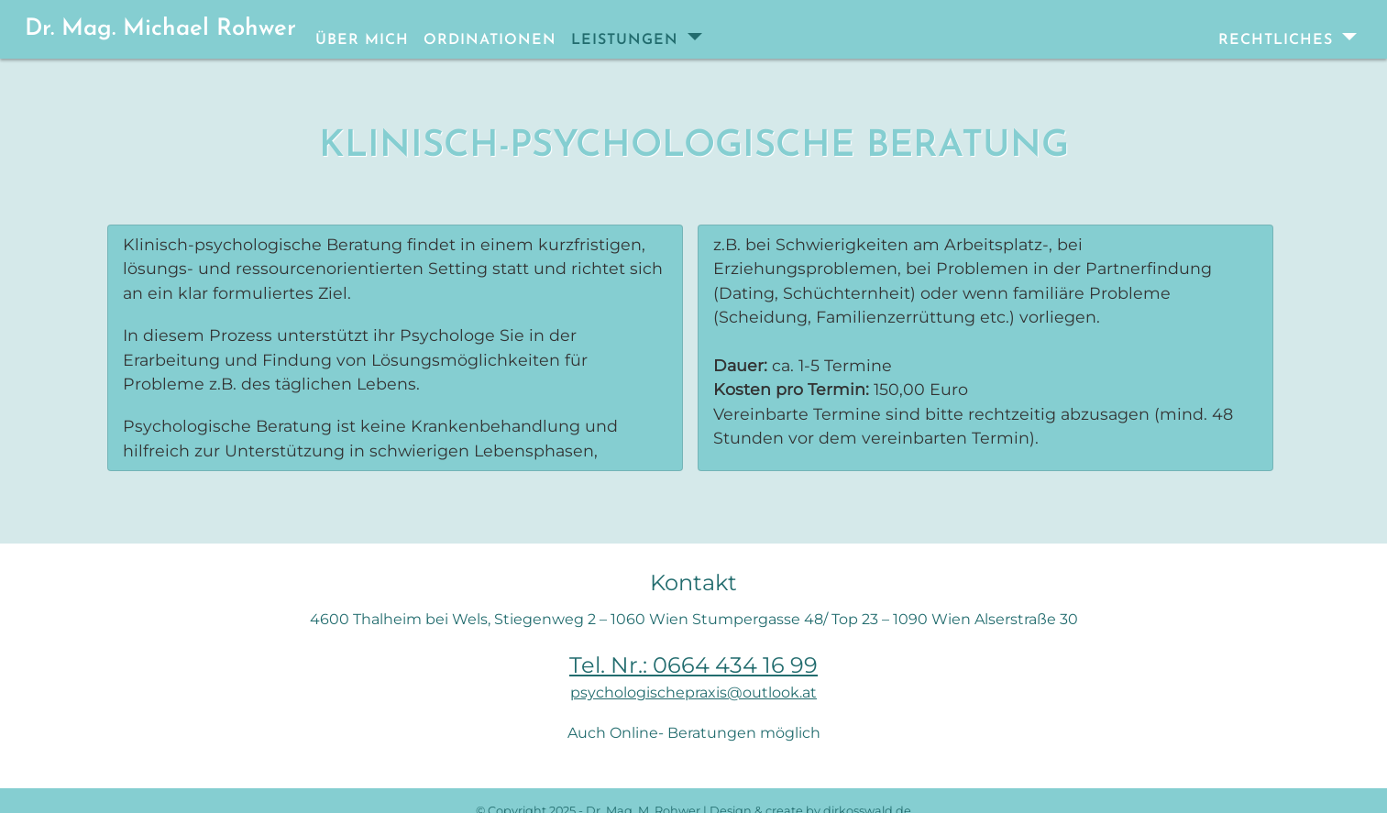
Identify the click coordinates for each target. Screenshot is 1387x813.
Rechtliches (1278, 40)
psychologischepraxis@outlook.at (693, 692)
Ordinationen (490, 40)
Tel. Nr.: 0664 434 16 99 (693, 665)
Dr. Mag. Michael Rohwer (160, 28)
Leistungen (627, 40)
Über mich (362, 40)
